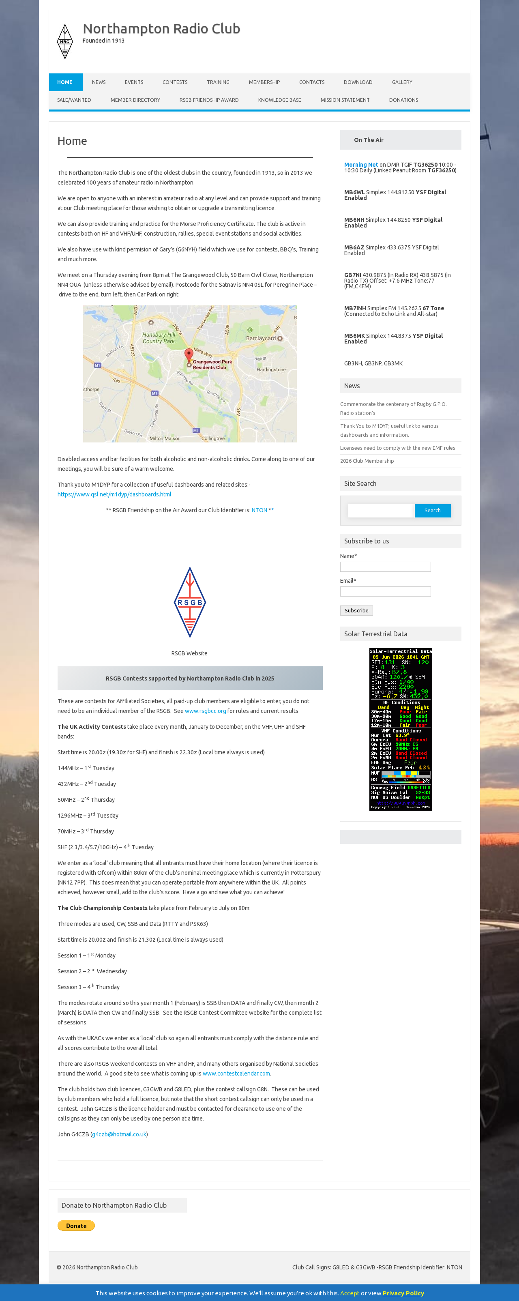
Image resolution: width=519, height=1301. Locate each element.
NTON (259, 510)
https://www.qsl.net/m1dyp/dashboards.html (115, 494)
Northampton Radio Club (161, 28)
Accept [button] (350, 1293)
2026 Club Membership (367, 461)
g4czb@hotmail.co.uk (119, 1134)
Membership (264, 82)
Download (358, 82)
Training (218, 82)
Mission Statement (345, 100)
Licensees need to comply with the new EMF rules (397, 448)
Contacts (311, 82)
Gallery (402, 82)
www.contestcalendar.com (236, 1073)
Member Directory (135, 100)
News (98, 82)
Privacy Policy (403, 1293)
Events (134, 82)
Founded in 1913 (104, 40)
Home (65, 82)
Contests (175, 82)
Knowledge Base (279, 100)
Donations (403, 100)
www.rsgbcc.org (205, 711)
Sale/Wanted (74, 100)
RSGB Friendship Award (209, 100)
